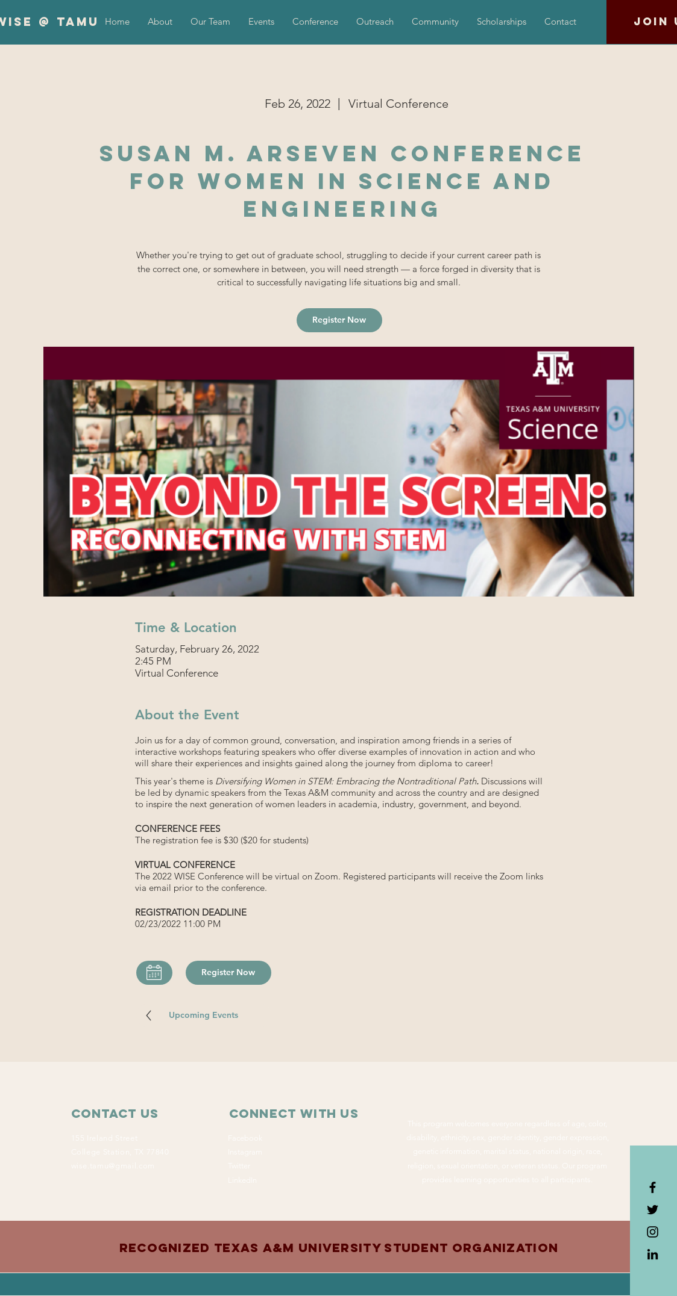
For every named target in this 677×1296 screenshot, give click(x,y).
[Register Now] (339, 320)
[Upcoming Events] (203, 1015)
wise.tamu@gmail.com (113, 1165)
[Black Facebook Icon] (652, 1187)
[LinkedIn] (652, 1254)
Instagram (245, 1151)
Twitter (239, 1165)
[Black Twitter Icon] (652, 1209)
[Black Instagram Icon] (652, 1231)
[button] (315, 22)
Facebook (245, 1138)
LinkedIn (242, 1180)
